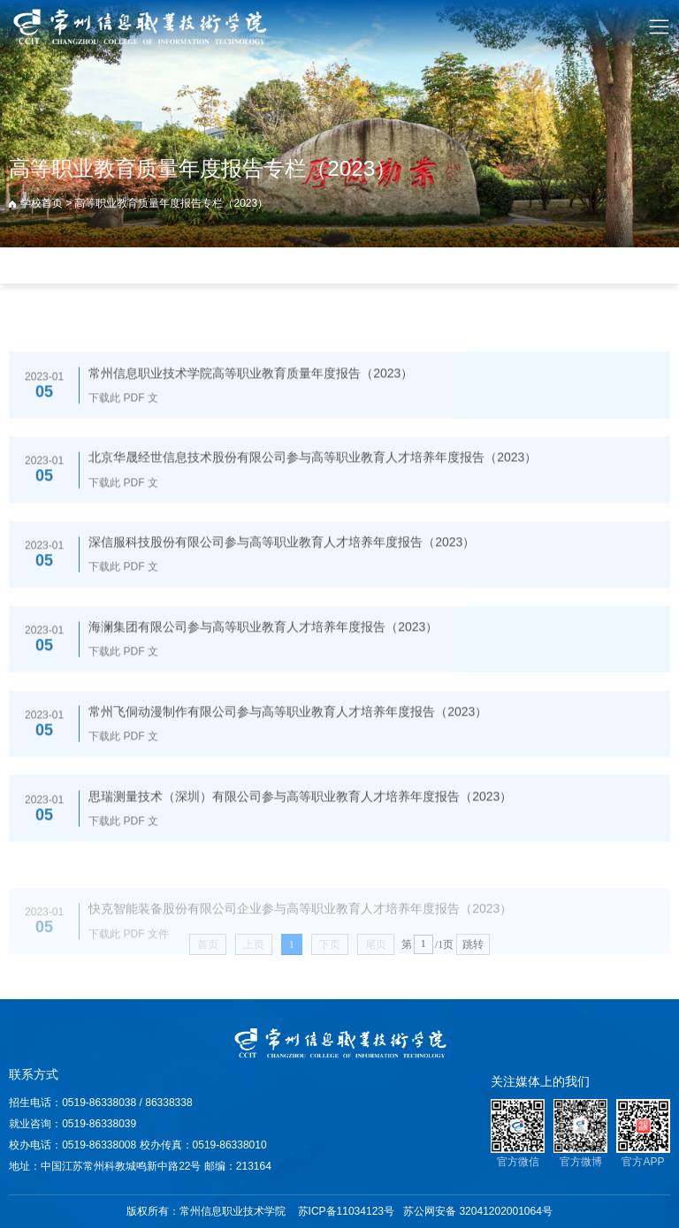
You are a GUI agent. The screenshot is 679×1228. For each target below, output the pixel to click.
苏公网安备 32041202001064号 (478, 1211)
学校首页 (41, 203)
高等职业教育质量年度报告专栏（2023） (171, 203)
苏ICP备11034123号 (346, 1211)
